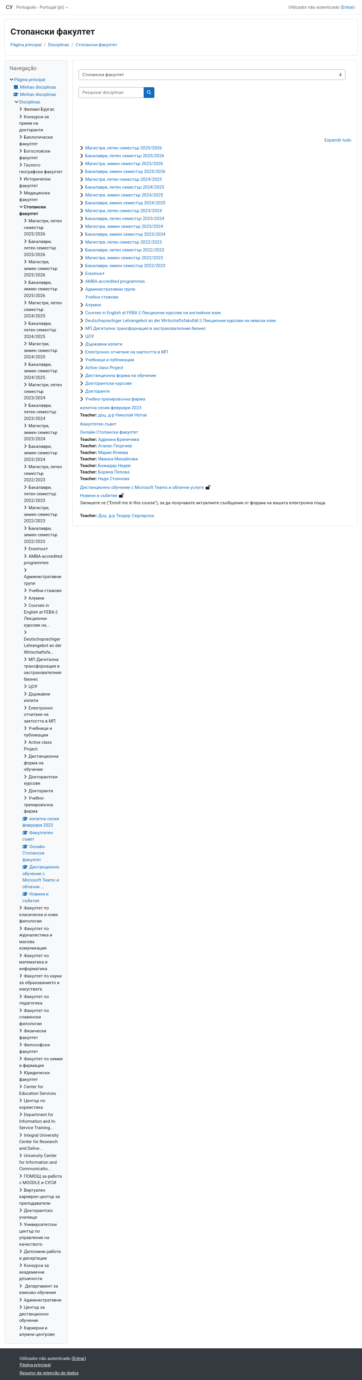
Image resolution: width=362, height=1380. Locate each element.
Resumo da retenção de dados (49, 1373)
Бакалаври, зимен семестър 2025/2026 (125, 171)
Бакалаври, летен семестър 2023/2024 (124, 218)
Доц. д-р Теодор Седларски (126, 515)
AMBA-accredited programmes (115, 281)
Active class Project (104, 367)
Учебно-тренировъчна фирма (115, 399)
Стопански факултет (96, 44)
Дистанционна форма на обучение (120, 375)
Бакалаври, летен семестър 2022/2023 (124, 250)
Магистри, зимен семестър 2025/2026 (124, 163)
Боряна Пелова (114, 472)
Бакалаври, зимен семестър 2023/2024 (125, 234)
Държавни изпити (103, 344)
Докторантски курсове (108, 383)
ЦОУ (89, 336)
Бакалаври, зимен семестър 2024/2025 (125, 202)
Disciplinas (58, 44)
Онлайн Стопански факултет (109, 432)
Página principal (26, 44)
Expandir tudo (337, 140)
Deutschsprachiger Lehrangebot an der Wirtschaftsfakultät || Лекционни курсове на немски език (180, 320)
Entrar (348, 7)
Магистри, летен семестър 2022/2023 (123, 242)
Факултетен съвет (98, 424)
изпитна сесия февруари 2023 (110, 407)
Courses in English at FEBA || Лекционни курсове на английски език (153, 312)
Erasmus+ (95, 273)
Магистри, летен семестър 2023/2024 (123, 210)
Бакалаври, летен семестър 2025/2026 (124, 155)
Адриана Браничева (118, 439)
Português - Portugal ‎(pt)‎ (40, 7)
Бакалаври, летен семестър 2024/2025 (124, 187)
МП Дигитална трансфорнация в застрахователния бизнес (145, 328)
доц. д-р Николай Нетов (122, 415)
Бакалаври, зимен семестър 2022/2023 (125, 265)
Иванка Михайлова (118, 459)
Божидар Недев (114, 465)
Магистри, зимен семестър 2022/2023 (124, 257)
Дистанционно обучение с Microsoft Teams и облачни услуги (142, 487)
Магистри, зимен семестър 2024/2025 (124, 195)
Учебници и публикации (109, 359)
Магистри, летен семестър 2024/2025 (123, 179)
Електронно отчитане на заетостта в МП (126, 352)
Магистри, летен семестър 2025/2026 (123, 148)
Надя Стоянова (113, 478)
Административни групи (110, 289)
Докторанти (97, 391)
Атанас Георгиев (115, 445)
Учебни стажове (101, 297)
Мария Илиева (113, 452)
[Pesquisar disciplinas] (111, 92)
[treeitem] (36, 707)
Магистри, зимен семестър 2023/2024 (124, 226)
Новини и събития (98, 495)
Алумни (93, 305)
